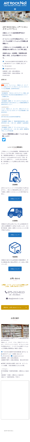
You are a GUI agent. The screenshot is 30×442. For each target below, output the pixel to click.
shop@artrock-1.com (10, 68)
